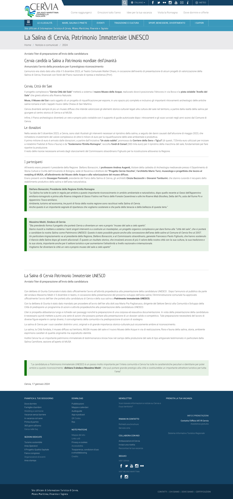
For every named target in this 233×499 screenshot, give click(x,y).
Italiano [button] (139, 2)
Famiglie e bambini (32, 407)
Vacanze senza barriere (35, 414)
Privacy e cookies (79, 442)
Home (27, 44)
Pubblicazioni (78, 404)
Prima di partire (31, 422)
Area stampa (30, 460)
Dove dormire (30, 404)
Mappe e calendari (80, 407)
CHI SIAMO (174, 492)
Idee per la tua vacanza (139, 12)
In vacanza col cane (33, 418)
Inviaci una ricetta (127, 444)
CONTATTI (162, 492)
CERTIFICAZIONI (203, 492)
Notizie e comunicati (46, 44)
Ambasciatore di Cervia (129, 441)
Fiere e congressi (32, 453)
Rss (73, 422)
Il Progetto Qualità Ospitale (36, 449)
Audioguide (77, 411)
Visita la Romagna (168, 12)
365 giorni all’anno (32, 425)
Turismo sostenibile (33, 442)
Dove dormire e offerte (196, 12)
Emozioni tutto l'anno (109, 12)
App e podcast (78, 414)
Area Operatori (31, 446)
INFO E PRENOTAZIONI (198, 415)
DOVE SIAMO (187, 492)
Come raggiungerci (81, 12)
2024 (65, 44)
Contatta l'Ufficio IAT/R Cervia (195, 420)
